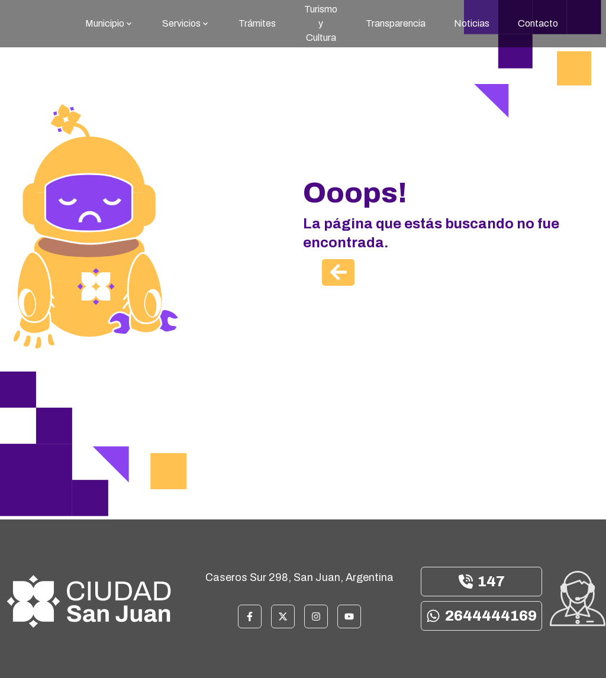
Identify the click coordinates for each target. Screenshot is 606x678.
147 (482, 581)
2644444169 (481, 616)
